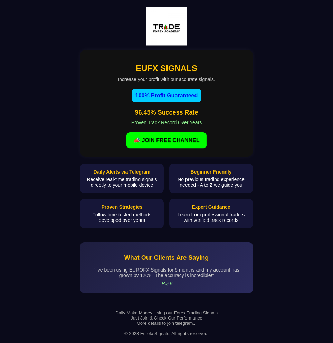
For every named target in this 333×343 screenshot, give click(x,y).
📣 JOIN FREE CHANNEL (166, 140)
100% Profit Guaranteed (166, 95)
